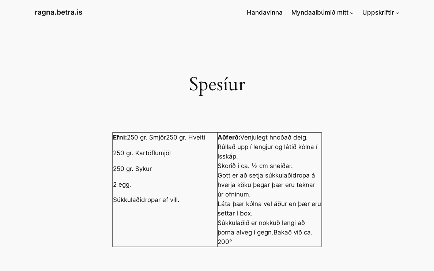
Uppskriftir (378, 12)
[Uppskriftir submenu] (397, 12)
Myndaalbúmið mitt (319, 12)
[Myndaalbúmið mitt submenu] (352, 12)
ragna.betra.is (58, 12)
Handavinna (265, 12)
